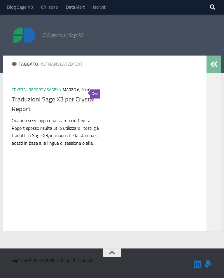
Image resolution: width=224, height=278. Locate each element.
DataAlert (75, 7)
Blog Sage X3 (20, 7)
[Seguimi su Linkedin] (198, 264)
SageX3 (54, 89)
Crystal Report (27, 89)
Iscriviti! (100, 7)
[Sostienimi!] (208, 264)
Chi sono (49, 7)
